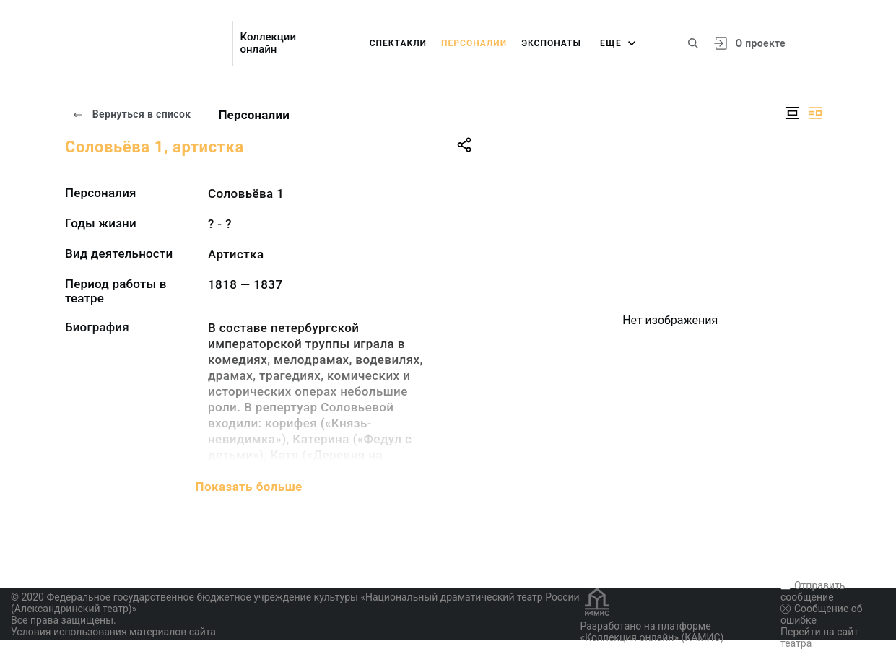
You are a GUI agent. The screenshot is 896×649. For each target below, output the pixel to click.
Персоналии (474, 43)
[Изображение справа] (815, 113)
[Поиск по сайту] (693, 43)
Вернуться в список (131, 114)
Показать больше (249, 486)
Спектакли (398, 43)
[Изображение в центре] (792, 113)
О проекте (760, 43)
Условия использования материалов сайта (113, 631)
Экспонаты (551, 43)
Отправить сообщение (812, 591)
